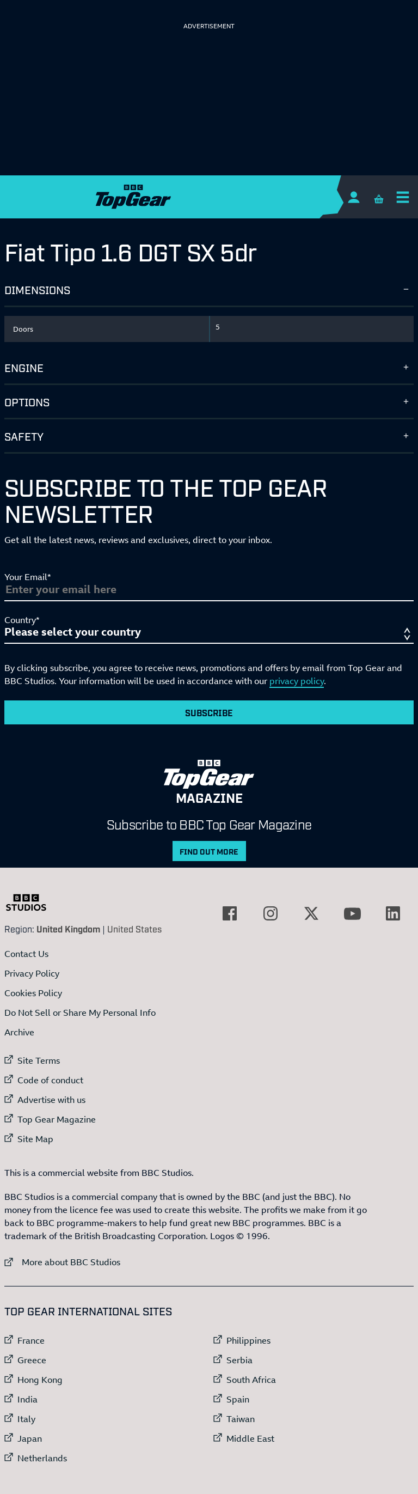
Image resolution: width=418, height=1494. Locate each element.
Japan (29, 1438)
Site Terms (38, 1060)
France (31, 1340)
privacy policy (296, 681)
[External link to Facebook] (229, 913)
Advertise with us (51, 1099)
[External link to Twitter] (311, 913)
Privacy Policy (31, 973)
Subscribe (209, 712)
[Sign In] (353, 197)
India (27, 1399)
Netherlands (42, 1458)
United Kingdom (68, 928)
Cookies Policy (33, 992)
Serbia (239, 1360)
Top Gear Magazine (56, 1119)
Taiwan (240, 1418)
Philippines (248, 1340)
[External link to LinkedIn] (393, 913)
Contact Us (26, 953)
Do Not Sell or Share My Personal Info (80, 1012)
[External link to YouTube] (352, 913)
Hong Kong (40, 1379)
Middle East (250, 1438)
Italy (26, 1418)
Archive (19, 1032)
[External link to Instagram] (270, 913)
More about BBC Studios (62, 1261)
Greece (31, 1360)
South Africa (251, 1379)
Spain (237, 1399)
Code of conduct (50, 1080)
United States (134, 928)
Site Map (35, 1138)
